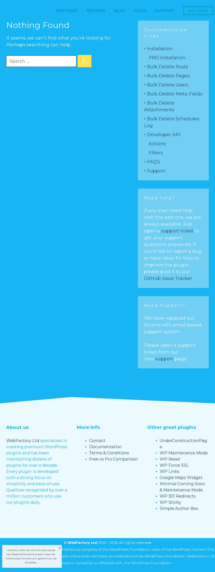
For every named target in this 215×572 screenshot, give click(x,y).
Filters (156, 152)
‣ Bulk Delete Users (166, 85)
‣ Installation (158, 48)
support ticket (177, 231)
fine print (28, 554)
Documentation (105, 446)
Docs (140, 11)
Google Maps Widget (181, 477)
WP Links (169, 471)
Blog (120, 11)
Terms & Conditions (109, 452)
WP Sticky (170, 502)
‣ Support (154, 171)
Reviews (95, 11)
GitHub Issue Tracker (168, 278)
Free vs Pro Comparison (113, 459)
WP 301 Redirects (178, 496)
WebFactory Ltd (22, 440)
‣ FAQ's (152, 162)
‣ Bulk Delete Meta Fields (173, 94)
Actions (157, 143)
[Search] (84, 61)
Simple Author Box (179, 508)
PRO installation (167, 57)
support (164, 359)
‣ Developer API (162, 134)
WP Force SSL (174, 465)
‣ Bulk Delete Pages (167, 76)
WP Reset (170, 459)
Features (67, 11)
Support (165, 11)
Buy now (198, 11)
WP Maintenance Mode (184, 452)
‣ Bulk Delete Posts (166, 67)
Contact (97, 440)
